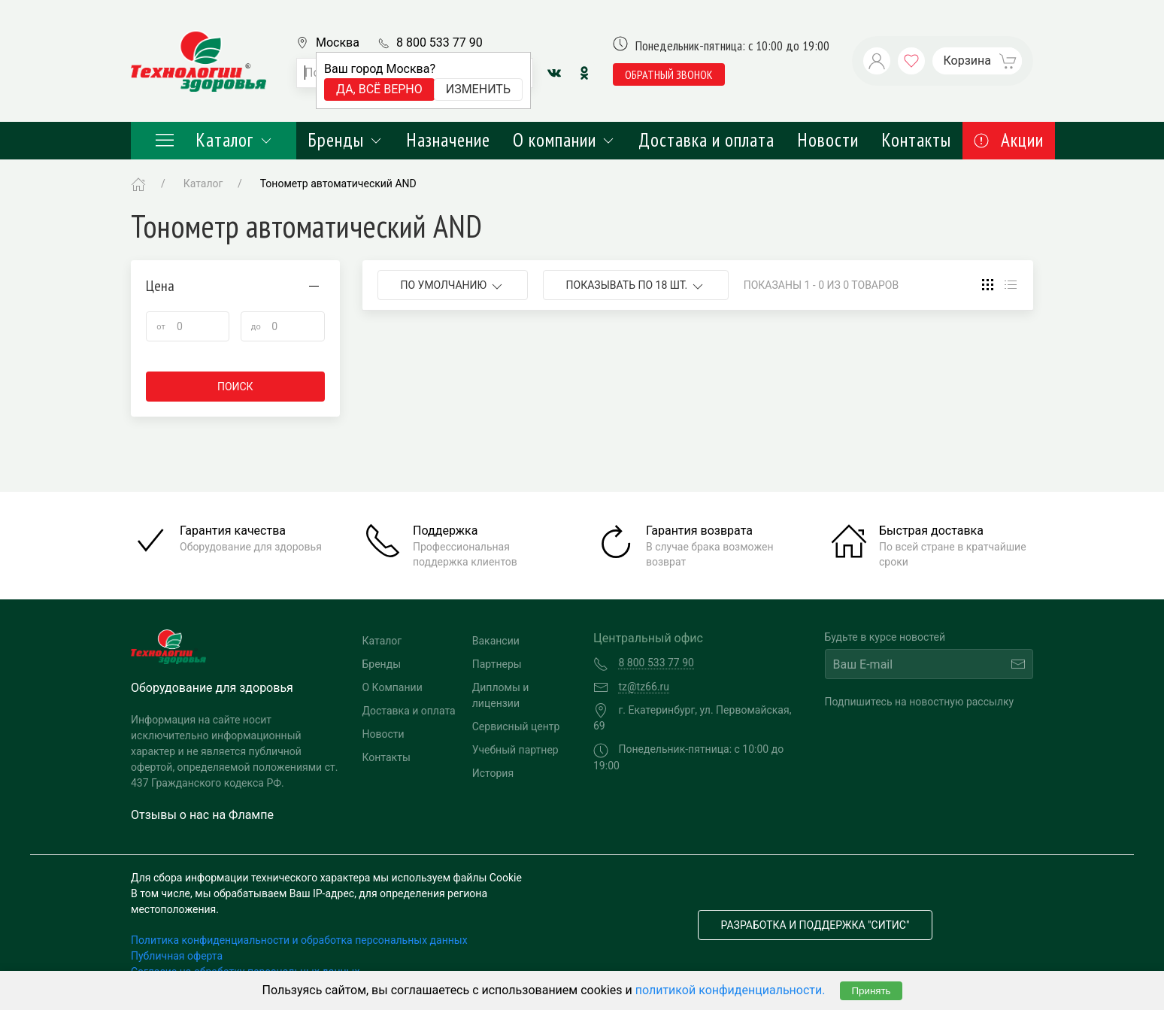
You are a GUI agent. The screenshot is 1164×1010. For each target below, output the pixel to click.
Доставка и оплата (706, 140)
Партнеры (497, 664)
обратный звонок (669, 74)
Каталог (213, 140)
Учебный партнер (515, 750)
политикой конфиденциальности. (730, 990)
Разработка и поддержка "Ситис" (815, 925)
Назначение (448, 140)
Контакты (916, 140)
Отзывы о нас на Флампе (202, 815)
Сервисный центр (516, 726)
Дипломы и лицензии (500, 695)
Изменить (478, 89)
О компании (564, 140)
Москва (337, 42)
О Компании (392, 687)
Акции (1009, 140)
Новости (828, 140)
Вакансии (496, 641)
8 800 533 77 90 (439, 42)
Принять (870, 990)
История (493, 773)
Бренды (345, 140)
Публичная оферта (177, 956)
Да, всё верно (379, 89)
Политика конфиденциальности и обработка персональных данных (299, 940)
